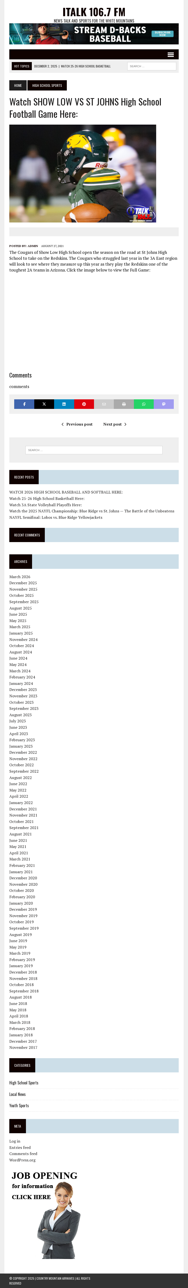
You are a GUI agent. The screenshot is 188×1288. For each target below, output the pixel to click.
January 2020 (21, 903)
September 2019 (24, 928)
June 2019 (18, 940)
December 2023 (23, 689)
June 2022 (18, 783)
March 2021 (19, 859)
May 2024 (17, 664)
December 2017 (23, 1041)
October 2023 (21, 702)
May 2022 (17, 790)
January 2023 (21, 746)
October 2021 (21, 821)
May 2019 (17, 947)
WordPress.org (22, 1160)
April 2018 (18, 1016)
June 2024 (18, 658)
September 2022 (24, 771)
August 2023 (20, 714)
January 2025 (21, 633)
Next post (114, 424)
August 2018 (20, 997)
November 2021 (23, 815)
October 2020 (21, 890)
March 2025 (19, 626)
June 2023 (18, 727)
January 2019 (21, 965)
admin (33, 246)
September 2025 (24, 601)
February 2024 (22, 677)
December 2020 (23, 878)
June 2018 (18, 1003)
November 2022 (23, 758)
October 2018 (21, 984)
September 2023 (24, 708)
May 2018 (17, 1010)
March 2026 (19, 576)
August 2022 (20, 777)
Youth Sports (19, 1105)
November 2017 (23, 1047)
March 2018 (19, 1022)
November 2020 (23, 884)
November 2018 (23, 978)
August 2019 (20, 934)
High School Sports (23, 1083)
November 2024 (23, 639)
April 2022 (18, 796)
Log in (14, 1141)
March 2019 (19, 953)
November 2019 (23, 915)
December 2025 (23, 582)
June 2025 (18, 614)
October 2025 (21, 595)
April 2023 (18, 733)
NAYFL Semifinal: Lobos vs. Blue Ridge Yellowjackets (55, 517)
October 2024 (21, 645)
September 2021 (24, 827)
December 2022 (23, 752)
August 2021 (20, 834)
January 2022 (21, 802)
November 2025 (23, 589)
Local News (17, 1094)
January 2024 (21, 683)
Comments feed (23, 1153)
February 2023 (22, 739)
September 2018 (24, 991)
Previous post (77, 424)
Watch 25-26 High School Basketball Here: (46, 498)
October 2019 (21, 921)
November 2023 (23, 696)
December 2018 (23, 972)
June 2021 (18, 840)
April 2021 (18, 853)
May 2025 (17, 620)
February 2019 (22, 959)
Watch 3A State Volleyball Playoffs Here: (45, 504)
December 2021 (23, 809)
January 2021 (21, 871)
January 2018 (21, 1035)
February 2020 (22, 896)
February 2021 (22, 865)
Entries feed (20, 1147)
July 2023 (17, 721)
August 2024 (20, 652)
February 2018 (22, 1028)
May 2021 (17, 846)
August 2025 (20, 608)
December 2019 (23, 909)
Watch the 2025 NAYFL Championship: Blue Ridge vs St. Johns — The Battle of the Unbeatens (91, 511)
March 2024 (19, 671)
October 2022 (21, 765)
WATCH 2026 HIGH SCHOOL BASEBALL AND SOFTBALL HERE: (66, 492)
